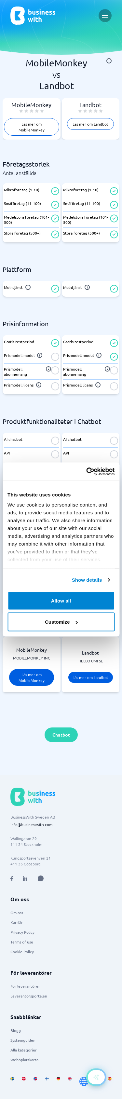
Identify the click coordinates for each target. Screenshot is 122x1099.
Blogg (15, 1030)
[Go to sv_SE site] (12, 1081)
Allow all (61, 600)
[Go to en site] (83, 1081)
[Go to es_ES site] (110, 1081)
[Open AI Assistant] (41, 878)
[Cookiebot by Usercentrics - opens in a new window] (87, 472)
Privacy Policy (22, 932)
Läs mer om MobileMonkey (32, 126)
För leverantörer (25, 986)
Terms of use (21, 941)
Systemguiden (22, 1040)
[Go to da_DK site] (23, 1081)
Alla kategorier (23, 1049)
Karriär (16, 922)
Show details (87, 580)
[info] (109, 60)
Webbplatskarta (24, 1059)
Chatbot (61, 735)
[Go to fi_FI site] (46, 1081)
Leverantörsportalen (28, 995)
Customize (61, 622)
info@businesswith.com (31, 824)
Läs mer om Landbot (90, 124)
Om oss (16, 912)
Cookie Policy (22, 951)
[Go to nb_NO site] (35, 1081)
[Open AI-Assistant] (96, 1077)
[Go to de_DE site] (58, 1081)
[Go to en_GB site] (70, 1081)
